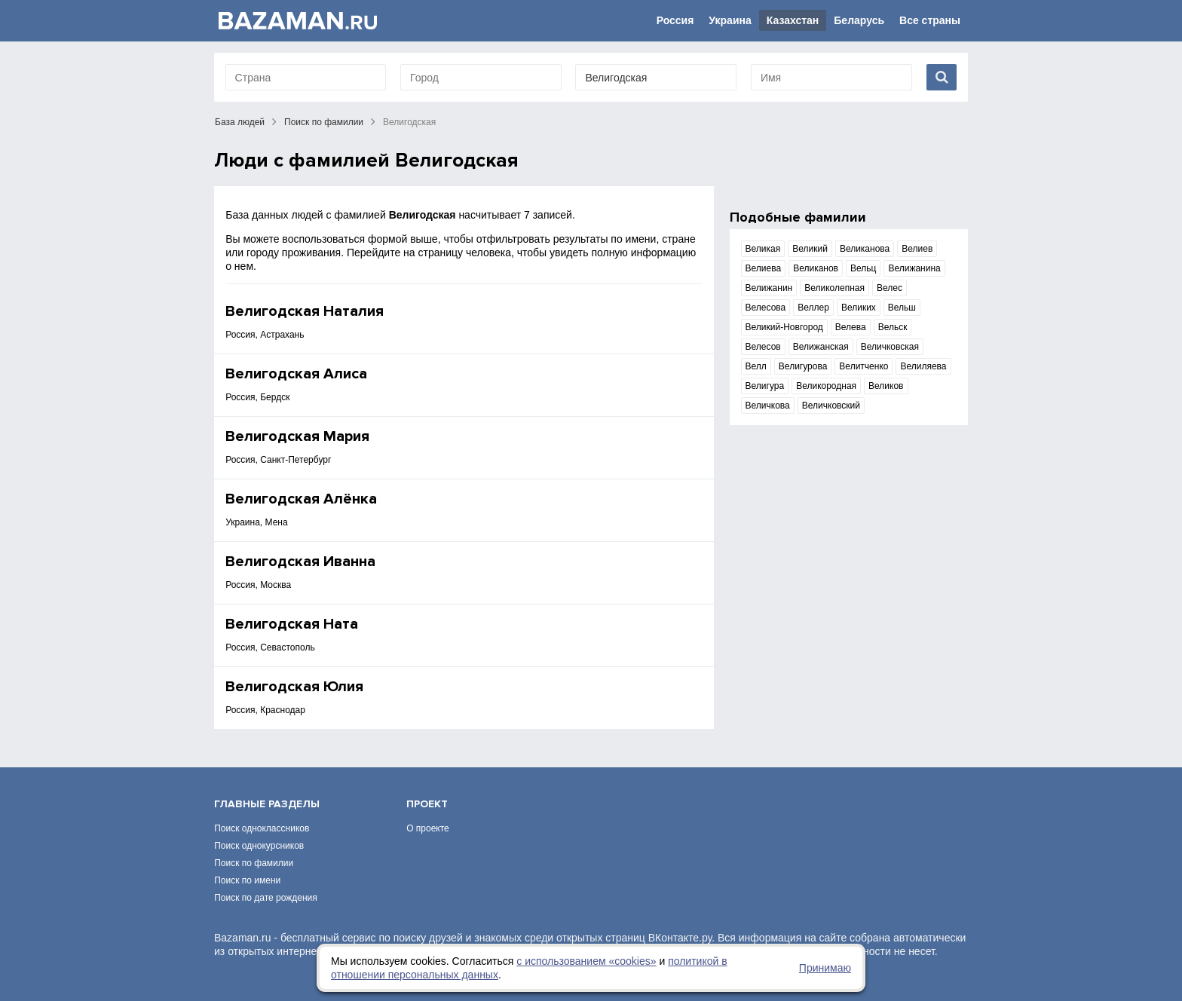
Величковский (831, 405)
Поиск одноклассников (261, 828)
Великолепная (834, 288)
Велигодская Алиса (296, 374)
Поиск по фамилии (323, 122)
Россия (675, 20)
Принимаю (825, 968)
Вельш (902, 307)
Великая (763, 248)
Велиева (764, 268)
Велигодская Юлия (294, 687)
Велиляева (923, 366)
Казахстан (793, 20)
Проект (427, 803)
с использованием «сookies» (586, 961)
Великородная (826, 386)
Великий (810, 248)
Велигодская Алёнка (301, 499)
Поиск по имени (247, 880)
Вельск (893, 327)
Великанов (815, 268)
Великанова (865, 248)
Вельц (863, 268)
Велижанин (769, 288)
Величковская (890, 346)
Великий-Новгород (784, 327)
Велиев (917, 248)
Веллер (813, 307)
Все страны (929, 20)
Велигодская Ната (291, 624)
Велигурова (803, 366)
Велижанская (821, 346)
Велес (889, 288)
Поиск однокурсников (259, 845)
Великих (858, 307)
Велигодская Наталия (304, 311)
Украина (730, 20)
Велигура (765, 386)
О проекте (427, 828)
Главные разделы (267, 803)
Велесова (766, 307)
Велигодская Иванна (300, 562)
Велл (756, 366)
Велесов (763, 346)
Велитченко (863, 366)
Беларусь (859, 20)
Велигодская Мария (297, 436)
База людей (240, 122)
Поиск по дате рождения (265, 897)
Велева (850, 327)
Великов (885, 386)
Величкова (768, 405)
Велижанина (914, 268)
